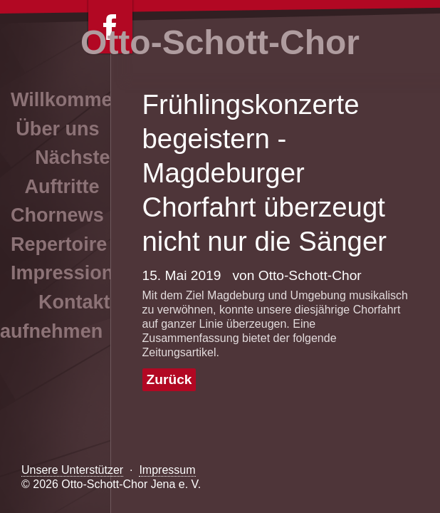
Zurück (169, 379)
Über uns (57, 129)
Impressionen (73, 273)
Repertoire (59, 244)
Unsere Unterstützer (72, 470)
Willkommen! (70, 99)
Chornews (57, 215)
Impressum (167, 470)
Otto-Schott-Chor (220, 42)
